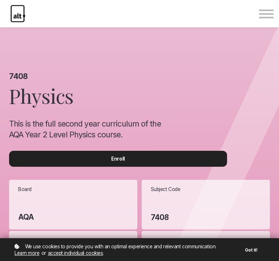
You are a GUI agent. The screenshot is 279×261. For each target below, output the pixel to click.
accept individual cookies (75, 253)
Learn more (27, 253)
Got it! (251, 250)
